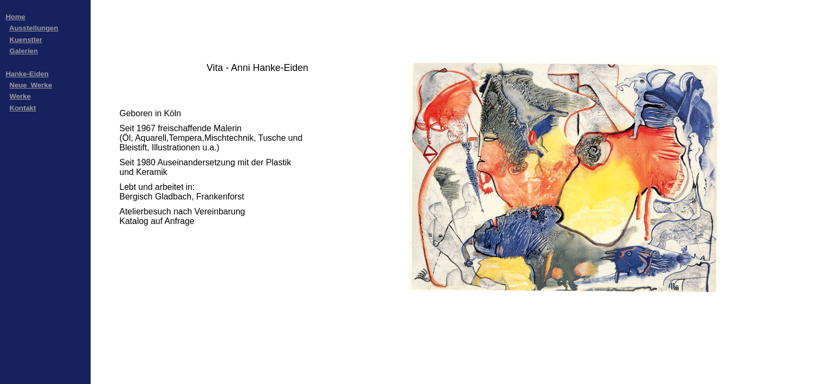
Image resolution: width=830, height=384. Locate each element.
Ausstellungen (33, 28)
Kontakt (23, 108)
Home (15, 17)
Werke (20, 96)
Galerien (24, 51)
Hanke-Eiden (27, 74)
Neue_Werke (31, 85)
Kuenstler (26, 40)
